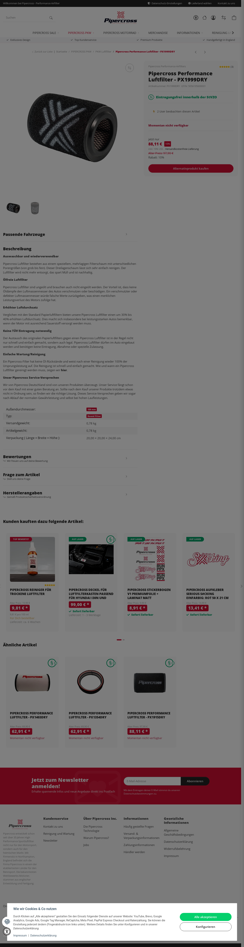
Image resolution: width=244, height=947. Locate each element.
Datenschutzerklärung (43, 935)
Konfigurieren (205, 927)
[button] (7, 931)
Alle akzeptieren (205, 917)
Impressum (20, 935)
